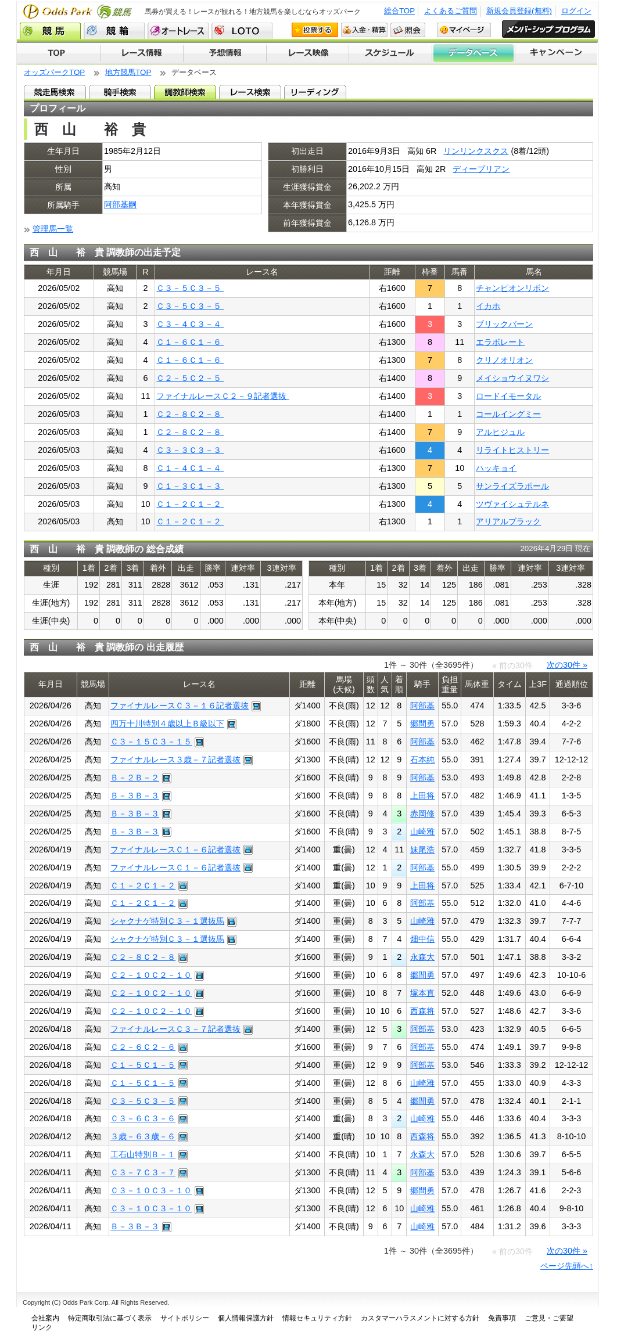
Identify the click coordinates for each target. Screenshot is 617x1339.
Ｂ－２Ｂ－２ (134, 777)
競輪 (114, 31)
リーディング (315, 92)
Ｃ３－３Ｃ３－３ (190, 450)
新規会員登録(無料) (519, 10)
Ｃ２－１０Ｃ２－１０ (151, 975)
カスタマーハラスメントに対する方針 (420, 1318)
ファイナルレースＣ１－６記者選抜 (175, 849)
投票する (315, 30)
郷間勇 (422, 723)
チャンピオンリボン (512, 288)
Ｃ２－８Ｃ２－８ (190, 414)
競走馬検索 (55, 92)
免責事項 (502, 1318)
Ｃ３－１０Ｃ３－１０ (151, 1190)
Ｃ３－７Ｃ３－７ (142, 1172)
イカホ (488, 306)
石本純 (422, 759)
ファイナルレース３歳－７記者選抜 (175, 759)
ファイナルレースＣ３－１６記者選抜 (179, 705)
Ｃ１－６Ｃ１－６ (190, 342)
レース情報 (141, 53)
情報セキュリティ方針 (317, 1318)
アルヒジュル (500, 432)
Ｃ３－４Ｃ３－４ (190, 324)
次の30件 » (567, 665)
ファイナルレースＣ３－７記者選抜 (175, 1029)
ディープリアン (481, 169)
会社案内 (45, 1318)
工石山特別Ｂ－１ (142, 1154)
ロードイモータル (508, 396)
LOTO (241, 31)
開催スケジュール (390, 53)
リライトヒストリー (512, 450)
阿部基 (422, 705)
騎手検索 (120, 92)
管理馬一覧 (53, 228)
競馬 (50, 31)
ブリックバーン (504, 324)
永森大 (422, 957)
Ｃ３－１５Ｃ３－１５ (151, 741)
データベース (473, 53)
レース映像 (307, 53)
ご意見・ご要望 (549, 1318)
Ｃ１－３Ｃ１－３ (190, 486)
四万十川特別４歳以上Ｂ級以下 (167, 723)
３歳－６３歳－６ (142, 1136)
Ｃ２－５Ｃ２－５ (190, 378)
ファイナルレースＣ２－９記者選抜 (222, 396)
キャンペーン (556, 53)
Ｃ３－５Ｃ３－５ (190, 288)
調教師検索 (185, 92)
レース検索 (250, 92)
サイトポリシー (184, 1318)
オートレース (178, 31)
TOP (58, 53)
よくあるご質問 (450, 10)
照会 (407, 30)
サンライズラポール (512, 486)
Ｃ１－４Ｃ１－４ (190, 468)
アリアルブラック (508, 521)
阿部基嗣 (120, 204)
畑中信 (422, 939)
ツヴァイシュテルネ (512, 504)
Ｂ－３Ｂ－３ (134, 795)
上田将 (422, 795)
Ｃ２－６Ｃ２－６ (142, 1047)
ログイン (576, 10)
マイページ (464, 30)
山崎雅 (422, 831)
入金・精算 (364, 30)
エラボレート (500, 342)
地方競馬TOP (128, 72)
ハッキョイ (496, 468)
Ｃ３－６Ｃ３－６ (142, 1118)
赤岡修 (422, 813)
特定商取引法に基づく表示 (110, 1318)
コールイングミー (508, 414)
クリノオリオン (504, 360)
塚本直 (422, 993)
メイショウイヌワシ (512, 378)
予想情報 (224, 53)
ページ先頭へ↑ (566, 1265)
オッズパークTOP (54, 72)
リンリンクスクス (475, 151)
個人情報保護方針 (246, 1318)
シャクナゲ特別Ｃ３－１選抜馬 (167, 921)
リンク (41, 1327)
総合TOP (399, 10)
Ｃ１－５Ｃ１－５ (142, 1065)
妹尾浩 (422, 849)
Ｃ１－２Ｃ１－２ (190, 504)
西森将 (422, 1011)
